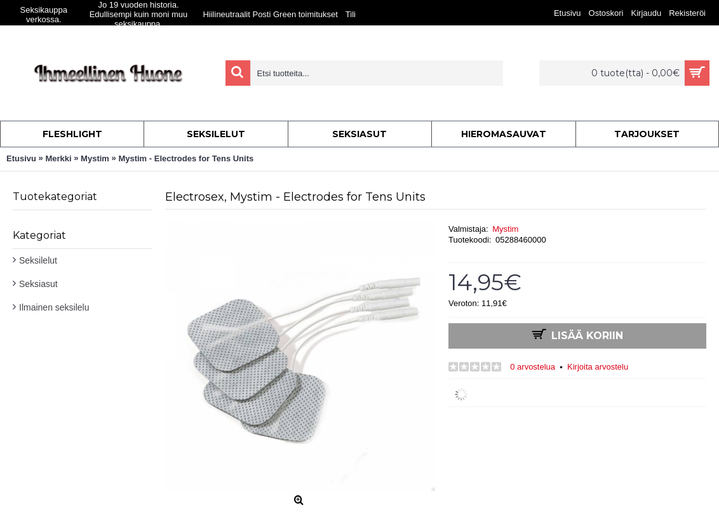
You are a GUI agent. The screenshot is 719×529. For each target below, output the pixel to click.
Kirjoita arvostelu (597, 367)
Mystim (505, 229)
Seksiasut (38, 284)
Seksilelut (38, 260)
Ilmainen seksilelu (54, 307)
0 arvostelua (532, 367)
